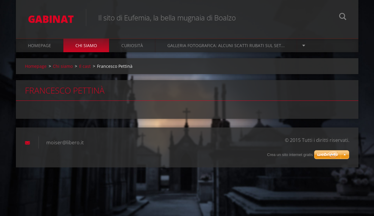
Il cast (85, 66)
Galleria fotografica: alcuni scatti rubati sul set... (226, 45)
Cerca (342, 17)
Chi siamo (86, 45)
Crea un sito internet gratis (290, 154)
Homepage (39, 45)
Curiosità (132, 45)
